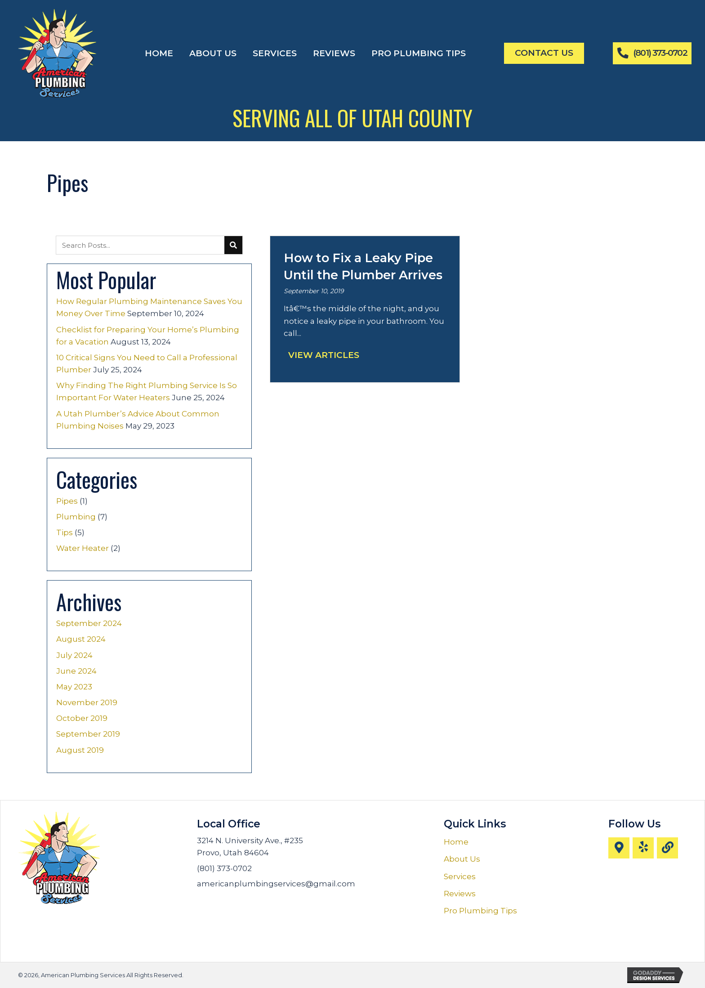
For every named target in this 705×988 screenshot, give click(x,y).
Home (456, 841)
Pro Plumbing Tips (480, 910)
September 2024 (89, 623)
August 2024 (81, 639)
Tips (64, 532)
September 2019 (88, 733)
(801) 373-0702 (224, 868)
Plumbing (76, 516)
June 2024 (76, 670)
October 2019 (81, 718)
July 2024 (74, 655)
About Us (462, 858)
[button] (618, 847)
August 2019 (80, 750)
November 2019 (86, 702)
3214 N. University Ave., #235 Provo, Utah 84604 (250, 846)
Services (460, 876)
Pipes (67, 500)
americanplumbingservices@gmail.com (276, 883)
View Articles (323, 355)
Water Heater (82, 548)
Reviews (460, 893)
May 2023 (74, 686)
